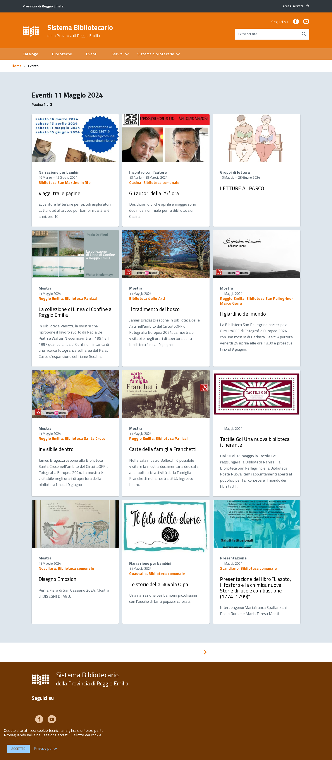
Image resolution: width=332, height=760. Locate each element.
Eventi (91, 54)
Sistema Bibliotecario (80, 31)
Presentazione (233, 558)
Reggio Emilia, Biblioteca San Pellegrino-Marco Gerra (256, 300)
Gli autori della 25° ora (154, 193)
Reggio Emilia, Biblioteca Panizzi (68, 298)
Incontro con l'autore (148, 172)
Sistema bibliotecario (155, 54)
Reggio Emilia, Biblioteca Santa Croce (72, 438)
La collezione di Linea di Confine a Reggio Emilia (75, 312)
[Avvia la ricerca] (303, 34)
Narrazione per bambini (60, 172)
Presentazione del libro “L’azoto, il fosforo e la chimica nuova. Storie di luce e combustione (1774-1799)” (255, 587)
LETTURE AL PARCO (242, 188)
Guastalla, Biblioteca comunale (157, 574)
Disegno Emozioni (58, 579)
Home (17, 66)
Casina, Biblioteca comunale (154, 182)
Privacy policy (45, 748)
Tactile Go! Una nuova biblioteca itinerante (255, 442)
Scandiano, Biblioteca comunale (248, 568)
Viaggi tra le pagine (59, 193)
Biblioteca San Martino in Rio (65, 182)
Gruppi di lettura (235, 172)
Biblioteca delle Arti (147, 298)
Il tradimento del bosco (154, 309)
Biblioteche (62, 54)
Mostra (45, 288)
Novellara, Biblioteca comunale (66, 568)
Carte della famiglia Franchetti (162, 449)
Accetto (18, 748)
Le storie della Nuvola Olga (158, 584)
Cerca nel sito (247, 34)
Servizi (117, 54)
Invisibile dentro (56, 449)
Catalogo (30, 54)
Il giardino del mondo (243, 314)
